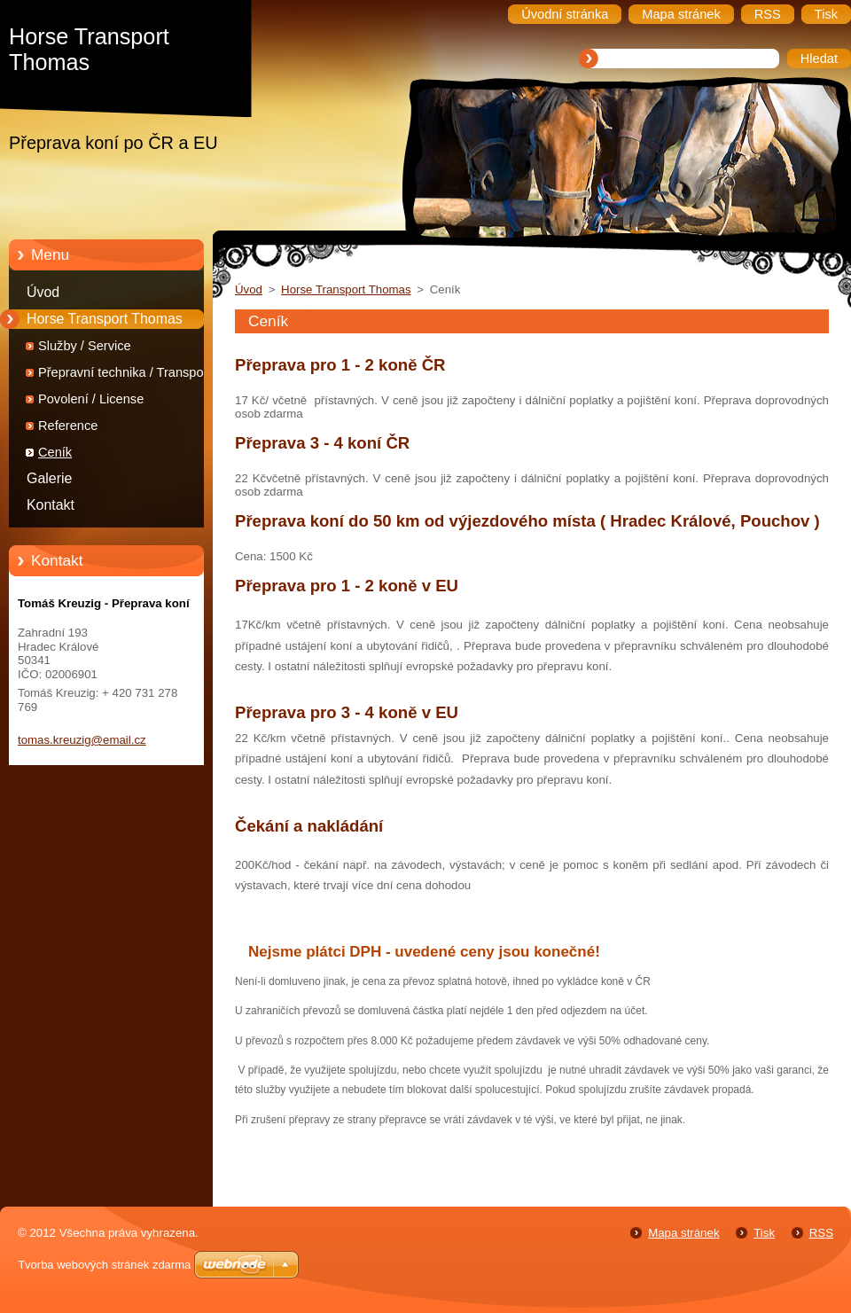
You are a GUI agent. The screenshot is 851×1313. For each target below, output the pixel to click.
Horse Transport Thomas (105, 318)
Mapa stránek (683, 1232)
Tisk (764, 1232)
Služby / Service (84, 346)
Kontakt (50, 504)
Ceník (55, 452)
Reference (68, 425)
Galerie (49, 478)
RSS (821, 1232)
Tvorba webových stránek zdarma (104, 1264)
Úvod (43, 292)
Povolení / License (91, 399)
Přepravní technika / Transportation (138, 372)
